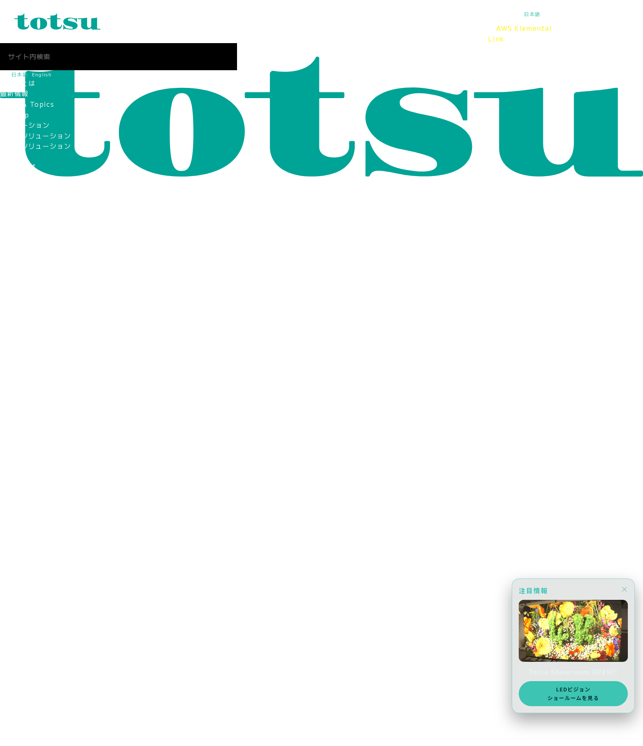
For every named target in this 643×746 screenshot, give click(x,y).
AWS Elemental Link (520, 33)
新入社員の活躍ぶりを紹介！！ (49, 482)
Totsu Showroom (298, 33)
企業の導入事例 (25, 188)
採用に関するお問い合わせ (42, 545)
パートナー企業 (25, 314)
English (554, 13)
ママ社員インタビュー (35, 514)
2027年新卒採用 (27, 656)
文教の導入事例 (25, 177)
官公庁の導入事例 (28, 198)
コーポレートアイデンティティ (49, 282)
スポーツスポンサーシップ (42, 398)
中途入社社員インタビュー (42, 493)
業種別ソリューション (35, 135)
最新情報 (163, 33)
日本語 (532, 13)
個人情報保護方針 (28, 346)
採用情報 (407, 33)
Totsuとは (118, 33)
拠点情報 (14, 272)
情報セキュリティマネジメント (49, 335)
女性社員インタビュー (35, 503)
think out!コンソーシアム (44, 324)
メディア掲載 (21, 408)
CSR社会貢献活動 (28, 377)
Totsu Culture (25, 577)
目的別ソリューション (35, 146)
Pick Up (14, 114)
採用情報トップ (25, 429)
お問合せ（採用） (28, 677)
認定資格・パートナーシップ (46, 293)
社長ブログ (17, 566)
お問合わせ (17, 709)
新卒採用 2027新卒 (34, 440)
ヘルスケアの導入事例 (35, 209)
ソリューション (214, 33)
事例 (258, 33)
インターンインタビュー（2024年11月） (67, 534)
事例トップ (17, 167)
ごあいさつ (17, 241)
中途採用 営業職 (28, 451)
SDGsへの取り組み (31, 367)
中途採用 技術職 (28, 461)
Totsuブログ (455, 33)
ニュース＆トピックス (35, 720)
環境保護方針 (21, 356)
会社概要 (14, 261)
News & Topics (27, 104)
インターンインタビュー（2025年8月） (65, 524)
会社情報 (366, 33)
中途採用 (14, 667)
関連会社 (14, 303)
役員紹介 (14, 251)
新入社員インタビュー (35, 472)
